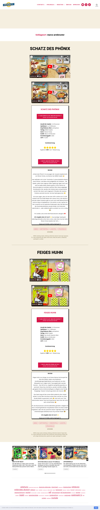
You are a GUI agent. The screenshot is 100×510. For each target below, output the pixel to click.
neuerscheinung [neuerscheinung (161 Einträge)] (19, 492)
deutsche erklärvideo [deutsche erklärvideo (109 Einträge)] (45, 487)
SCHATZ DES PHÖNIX (50, 48)
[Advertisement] (50, 19)
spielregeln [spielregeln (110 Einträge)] (67, 495)
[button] (13, 459)
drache (42, 236)
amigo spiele (40, 433)
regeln (44, 237)
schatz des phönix (57, 237)
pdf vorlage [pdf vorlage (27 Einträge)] (73, 492)
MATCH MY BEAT (18, 462)
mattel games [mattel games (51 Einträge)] (78, 490)
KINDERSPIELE (54, 423)
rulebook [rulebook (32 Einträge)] (26, 495)
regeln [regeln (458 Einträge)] (21, 495)
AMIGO (36, 229)
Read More (15, 469)
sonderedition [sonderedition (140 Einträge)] (53, 495)
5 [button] (49, 473)
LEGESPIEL (53, 229)
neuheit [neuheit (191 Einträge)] (28, 492)
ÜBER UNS (68, 4)
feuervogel (61, 236)
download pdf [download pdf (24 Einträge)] (60, 487)
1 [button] (45, 473)
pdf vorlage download (38, 436)
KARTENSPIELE (44, 229)
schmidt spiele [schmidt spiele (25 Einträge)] (41, 495)
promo (44, 436)
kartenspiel (38, 434)
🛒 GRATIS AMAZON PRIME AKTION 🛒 (50, 161)
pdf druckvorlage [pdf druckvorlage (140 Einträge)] (65, 492)
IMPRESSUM (76, 4)
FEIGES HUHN (50, 252)
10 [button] (54, 473)
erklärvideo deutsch (53, 236)
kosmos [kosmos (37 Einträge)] (68, 489)
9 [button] (53, 473)
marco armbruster (37, 237)
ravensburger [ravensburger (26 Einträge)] (83, 492)
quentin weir (49, 436)
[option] (24, 458)
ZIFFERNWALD (68, 462)
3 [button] (47, 473)
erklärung (47, 236)
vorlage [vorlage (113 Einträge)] (44, 498)
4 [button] (48, 473)
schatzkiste (63, 237)
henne (34, 434)
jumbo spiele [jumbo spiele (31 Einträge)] (49, 489)
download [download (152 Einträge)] (54, 487)
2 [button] (46, 473)
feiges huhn (64, 433)
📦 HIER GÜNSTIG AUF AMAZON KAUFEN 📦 (50, 116)
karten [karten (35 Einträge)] (54, 489)
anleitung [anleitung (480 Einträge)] (24, 487)
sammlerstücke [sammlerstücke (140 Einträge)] (33, 495)
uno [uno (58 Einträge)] (83, 495)
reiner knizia (49, 237)
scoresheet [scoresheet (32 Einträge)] (47, 495)
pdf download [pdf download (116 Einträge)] (56, 492)
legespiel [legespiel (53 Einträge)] (72, 490)
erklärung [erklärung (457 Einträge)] (75, 487)
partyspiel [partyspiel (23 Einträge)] (38, 492)
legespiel (66, 236)
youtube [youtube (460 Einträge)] (54, 498)
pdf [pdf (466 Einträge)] (50, 492)
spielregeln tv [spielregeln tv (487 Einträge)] (76, 495)
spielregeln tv (36, 239)
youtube (41, 239)
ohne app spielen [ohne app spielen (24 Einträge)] (34, 492)
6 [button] (50, 473)
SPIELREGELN (50, 4)
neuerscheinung (58, 434)
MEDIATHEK (60, 4)
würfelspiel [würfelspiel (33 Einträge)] (49, 498)
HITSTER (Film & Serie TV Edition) (49, 462)
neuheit (63, 434)
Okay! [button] (96, 507)
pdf (42, 237)
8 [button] (52, 473)
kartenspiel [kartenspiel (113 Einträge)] (59, 490)
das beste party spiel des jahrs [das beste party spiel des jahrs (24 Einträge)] (33, 487)
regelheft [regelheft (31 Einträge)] (17, 495)
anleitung (39, 236)
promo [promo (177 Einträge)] (78, 492)
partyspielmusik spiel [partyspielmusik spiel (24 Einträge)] (44, 492)
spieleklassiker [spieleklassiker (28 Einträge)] (61, 495)
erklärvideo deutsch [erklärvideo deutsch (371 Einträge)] (22, 490)
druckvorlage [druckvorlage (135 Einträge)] (67, 487)
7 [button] (51, 473)
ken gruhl (44, 434)
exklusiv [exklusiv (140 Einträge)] (32, 490)
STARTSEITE (40, 4)
